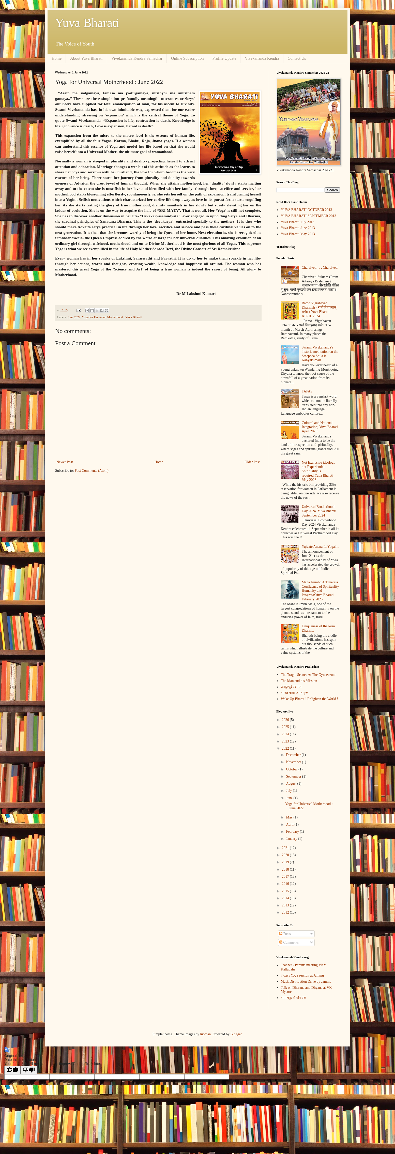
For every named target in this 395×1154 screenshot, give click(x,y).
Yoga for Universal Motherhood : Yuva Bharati (112, 317)
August (291, 783)
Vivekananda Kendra (262, 58)
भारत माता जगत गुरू (294, 693)
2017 (286, 876)
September (294, 776)
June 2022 (73, 317)
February (293, 831)
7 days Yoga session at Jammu (302, 975)
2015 (286, 891)
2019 (286, 862)
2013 (286, 905)
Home (57, 58)
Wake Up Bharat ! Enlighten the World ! (309, 699)
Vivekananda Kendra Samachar (137, 58)
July (289, 791)
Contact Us (297, 58)
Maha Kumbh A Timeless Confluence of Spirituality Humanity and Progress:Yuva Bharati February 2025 (320, 590)
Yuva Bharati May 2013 (298, 234)
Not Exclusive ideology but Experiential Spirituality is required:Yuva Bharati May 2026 (318, 471)
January (292, 839)
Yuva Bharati (87, 22)
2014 (286, 898)
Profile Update (224, 58)
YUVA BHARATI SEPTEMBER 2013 (308, 216)
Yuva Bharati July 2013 (297, 222)
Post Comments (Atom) (92, 471)
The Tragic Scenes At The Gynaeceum (308, 675)
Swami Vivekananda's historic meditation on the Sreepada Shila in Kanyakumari (320, 353)
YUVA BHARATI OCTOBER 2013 (306, 210)
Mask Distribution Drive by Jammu (306, 981)
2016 (286, 884)
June (289, 798)
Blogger (235, 1034)
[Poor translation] (29, 1070)
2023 (286, 741)
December (293, 755)
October (292, 769)
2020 (286, 855)
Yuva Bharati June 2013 (298, 228)
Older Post (252, 462)
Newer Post (64, 462)
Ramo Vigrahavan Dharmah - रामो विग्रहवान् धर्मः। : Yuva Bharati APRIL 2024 (319, 309)
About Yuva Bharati (86, 58)
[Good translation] (12, 1070)
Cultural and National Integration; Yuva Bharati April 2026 (320, 427)
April (290, 824)
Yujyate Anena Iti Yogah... (320, 547)
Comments (289, 942)
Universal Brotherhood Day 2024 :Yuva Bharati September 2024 (319, 511)
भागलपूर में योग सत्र (294, 998)
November (294, 762)
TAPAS (307, 391)
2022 (286, 748)
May (289, 817)
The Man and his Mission (299, 681)
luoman (205, 1034)
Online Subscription (187, 58)
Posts (285, 934)
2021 (286, 848)
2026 (286, 720)
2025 (286, 727)
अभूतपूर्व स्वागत (291, 687)
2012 (286, 912)
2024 (286, 734)
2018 (286, 869)
